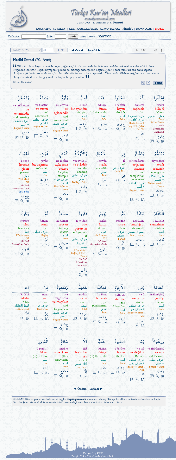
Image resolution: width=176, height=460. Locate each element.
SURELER (59, 28)
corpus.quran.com (76, 399)
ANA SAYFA (43, 28)
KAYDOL (104, 36)
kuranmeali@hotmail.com (76, 402)
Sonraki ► (94, 50)
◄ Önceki (77, 50)
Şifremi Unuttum (87, 36)
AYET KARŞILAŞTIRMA (83, 28)
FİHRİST (128, 28)
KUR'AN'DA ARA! (110, 28)
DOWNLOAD (144, 28)
